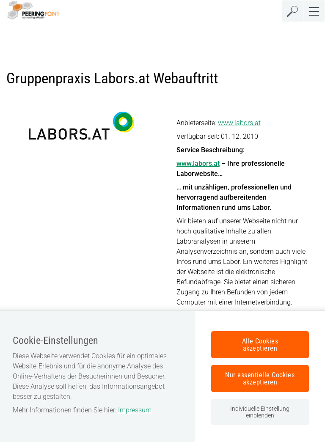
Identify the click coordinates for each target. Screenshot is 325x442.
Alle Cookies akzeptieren (260, 344)
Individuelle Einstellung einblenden (259, 412)
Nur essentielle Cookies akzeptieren (260, 378)
